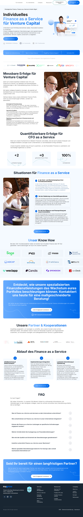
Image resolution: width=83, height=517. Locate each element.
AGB (60, 509)
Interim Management (40, 490)
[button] (19, 2)
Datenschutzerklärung (67, 509)
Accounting (40, 498)
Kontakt (75, 495)
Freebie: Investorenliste (58, 499)
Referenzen (76, 497)
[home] (8, 2)
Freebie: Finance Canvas (58, 495)
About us (75, 489)
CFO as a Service (41, 492)
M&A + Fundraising (40, 501)
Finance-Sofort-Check (60, 2)
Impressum (77, 509)
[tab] (52, 185)
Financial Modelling (39, 495)
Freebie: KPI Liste (58, 492)
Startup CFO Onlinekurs (57, 490)
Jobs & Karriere (75, 492)
